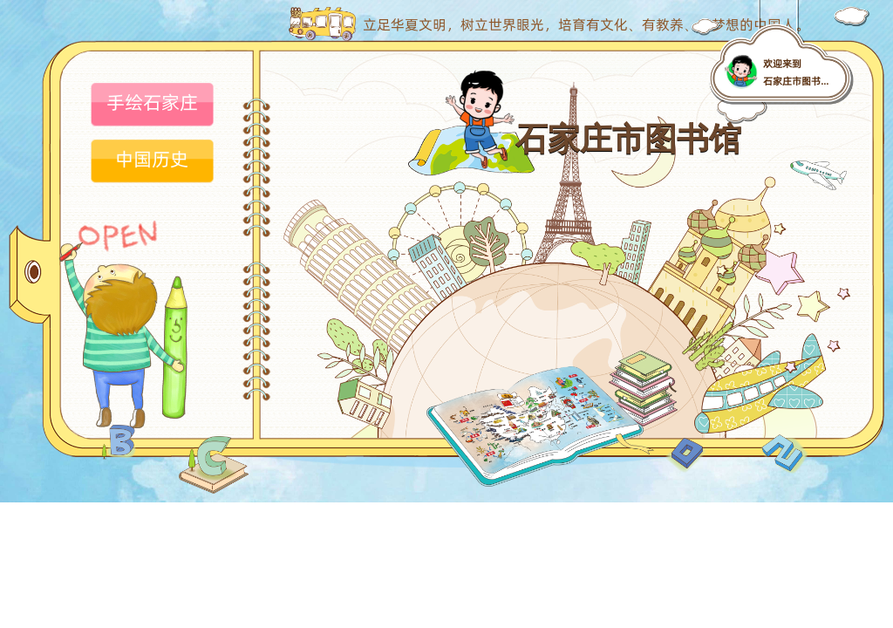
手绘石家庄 (152, 102)
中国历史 (151, 159)
